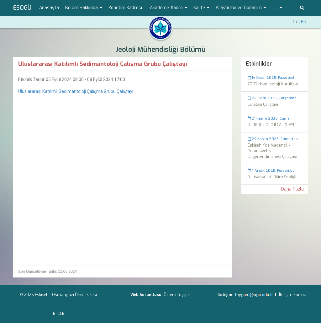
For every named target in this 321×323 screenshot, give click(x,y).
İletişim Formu (292, 294)
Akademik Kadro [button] (168, 8)
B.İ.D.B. (59, 313)
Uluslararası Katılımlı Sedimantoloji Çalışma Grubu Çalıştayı (75, 91)
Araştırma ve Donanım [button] (241, 8)
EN (303, 22)
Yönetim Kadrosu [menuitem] (126, 8)
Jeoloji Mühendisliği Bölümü (160, 49)
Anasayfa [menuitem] (49, 8)
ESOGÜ (22, 8)
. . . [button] (277, 8)
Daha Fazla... (294, 189)
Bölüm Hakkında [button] (83, 8)
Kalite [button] (201, 8)
